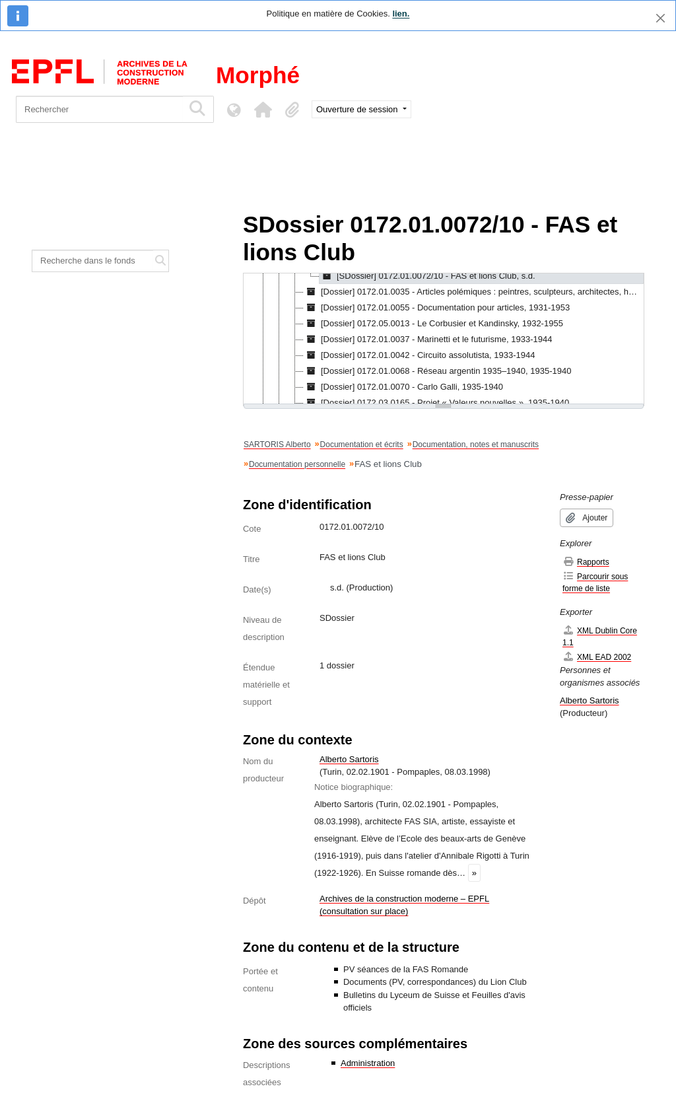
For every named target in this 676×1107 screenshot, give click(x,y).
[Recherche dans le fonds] (92, 260)
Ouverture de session (358, 109)
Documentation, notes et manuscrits (476, 444)
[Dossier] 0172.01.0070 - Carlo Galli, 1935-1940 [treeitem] (403, 387)
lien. (400, 13)
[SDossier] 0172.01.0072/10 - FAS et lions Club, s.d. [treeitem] (427, 276)
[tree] (444, 339)
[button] (262, 109)
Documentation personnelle (297, 464)
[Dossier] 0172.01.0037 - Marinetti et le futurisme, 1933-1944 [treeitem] (428, 339)
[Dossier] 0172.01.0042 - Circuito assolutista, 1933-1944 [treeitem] (419, 355)
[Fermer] (660, 18)
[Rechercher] (99, 109)
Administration (368, 1063)
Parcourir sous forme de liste (595, 582)
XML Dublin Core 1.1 (599, 636)
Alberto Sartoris (349, 759)
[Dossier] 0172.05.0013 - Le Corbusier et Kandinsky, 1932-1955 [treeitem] (433, 324)
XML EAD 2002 (596, 657)
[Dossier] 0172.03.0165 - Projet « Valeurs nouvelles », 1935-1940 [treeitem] (436, 403)
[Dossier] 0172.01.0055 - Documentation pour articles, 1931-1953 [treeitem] (437, 308)
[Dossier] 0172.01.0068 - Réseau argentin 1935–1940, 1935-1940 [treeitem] (437, 371)
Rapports (585, 562)
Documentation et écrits (361, 444)
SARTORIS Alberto (277, 444)
